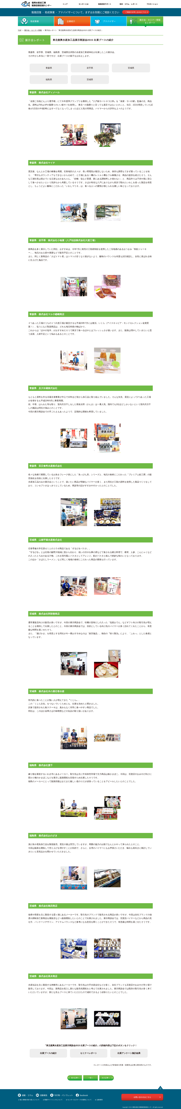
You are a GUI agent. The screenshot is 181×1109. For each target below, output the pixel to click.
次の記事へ (106, 1078)
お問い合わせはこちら (142, 1097)
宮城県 (131, 68)
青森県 (49, 68)
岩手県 (90, 68)
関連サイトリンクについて (53, 1100)
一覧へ (90, 1078)
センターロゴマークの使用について (79, 1100)
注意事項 (99, 1100)
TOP (20, 30)
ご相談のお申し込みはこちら (135, 12)
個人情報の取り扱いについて (30, 1100)
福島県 (49, 79)
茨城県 (90, 79)
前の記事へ (75, 1078)
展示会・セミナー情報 (33, 30)
